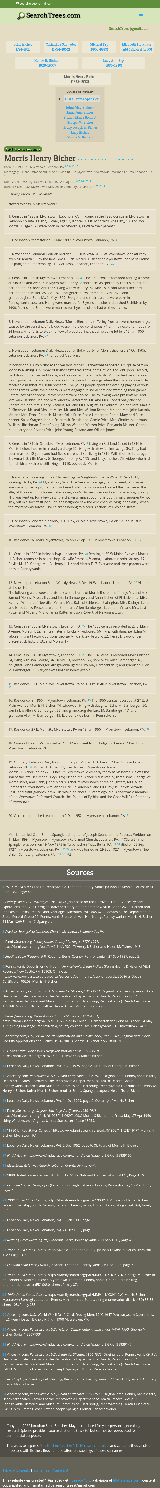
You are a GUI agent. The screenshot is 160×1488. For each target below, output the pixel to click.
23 (4, 1230)
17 (4, 1155)
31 (4, 1344)
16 (4, 1145)
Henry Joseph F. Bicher (80, 127)
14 (4, 1110)
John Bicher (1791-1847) (23, 47)
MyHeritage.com (127, 1480)
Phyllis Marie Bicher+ (80, 117)
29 (4, 1314)
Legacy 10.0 (80, 1480)
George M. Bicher (80, 122)
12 (4, 1075)
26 (4, 1265)
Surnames (41, 1470)
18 (4, 1165)
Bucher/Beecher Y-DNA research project (78, 1445)
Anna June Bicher (79, 112)
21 (4, 1200)
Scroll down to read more (23, 149)
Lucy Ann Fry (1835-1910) (113, 63)
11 (4, 1065)
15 (4, 1130)
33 (4, 1379)
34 (4, 1394)
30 (4, 1329)
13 (4, 1100)
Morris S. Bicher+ (79, 137)
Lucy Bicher (80, 132)
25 (4, 1250)
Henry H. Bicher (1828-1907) (46, 63)
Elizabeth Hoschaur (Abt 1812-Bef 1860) (137, 47)
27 (4, 1275)
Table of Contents (16, 1470)
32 (4, 1354)
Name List (60, 1470)
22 (4, 1220)
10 (4, 1051)
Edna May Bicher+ (80, 107)
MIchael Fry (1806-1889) (99, 47)
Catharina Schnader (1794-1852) (61, 47)
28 (4, 1294)
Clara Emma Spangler (82, 98)
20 (4, 1185)
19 (4, 1175)
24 (4, 1240)
